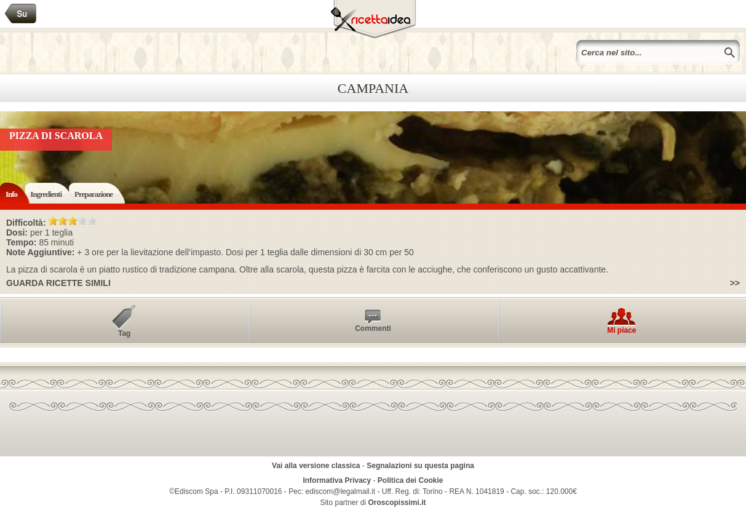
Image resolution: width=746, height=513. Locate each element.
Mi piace (621, 330)
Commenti (373, 328)
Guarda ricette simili (58, 283)
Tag (124, 333)
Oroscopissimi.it (397, 502)
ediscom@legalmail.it (341, 491)
